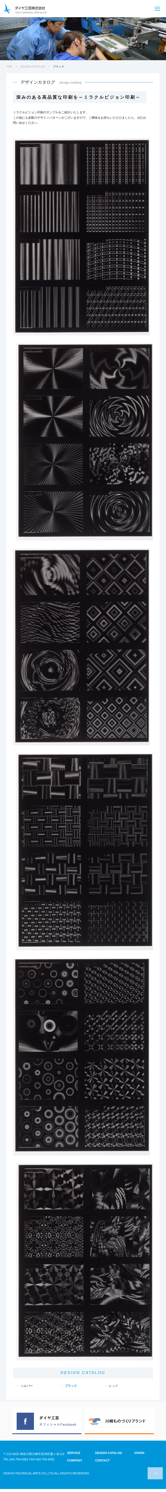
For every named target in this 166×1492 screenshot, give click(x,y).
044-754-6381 (19, 1459)
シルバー (27, 1386)
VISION (139, 1453)
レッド (113, 1386)
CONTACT (102, 1460)
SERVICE (73, 1453)
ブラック (71, 1386)
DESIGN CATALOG (32, 66)
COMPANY (74, 1460)
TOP (9, 66)
